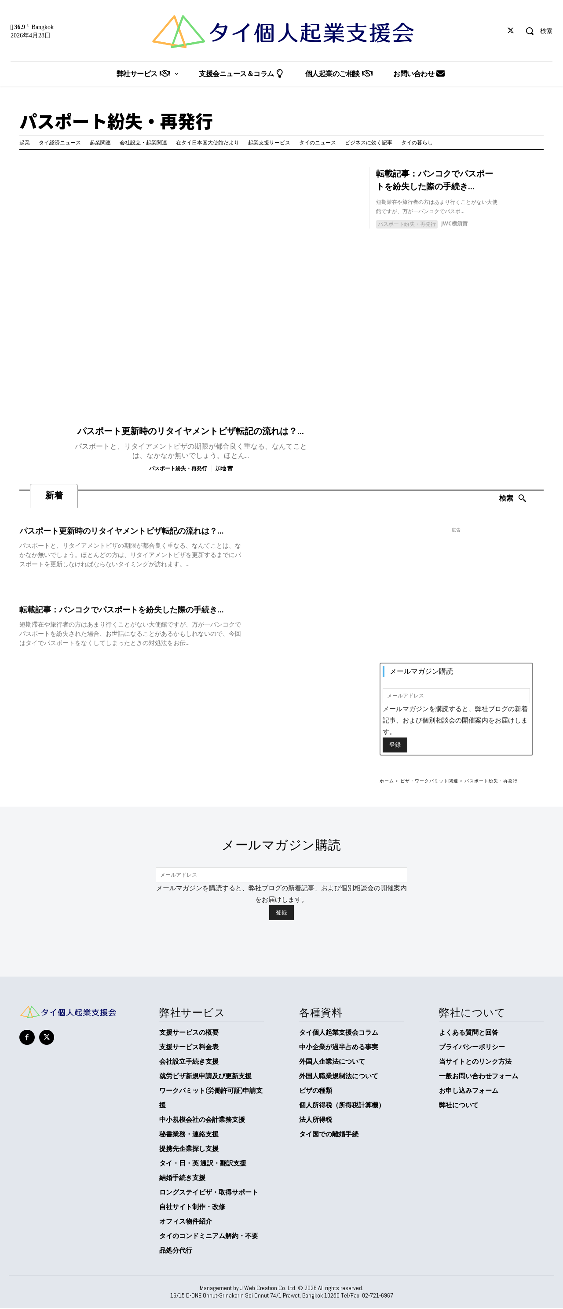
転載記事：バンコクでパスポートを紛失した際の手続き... (121, 610)
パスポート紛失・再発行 (178, 468)
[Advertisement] (456, 599)
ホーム (387, 781)
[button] (535, 30)
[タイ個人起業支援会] (281, 31)
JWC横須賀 (454, 222)
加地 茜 (224, 468)
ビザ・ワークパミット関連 (429, 781)
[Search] (513, 498)
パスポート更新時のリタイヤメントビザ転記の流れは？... (190, 431)
